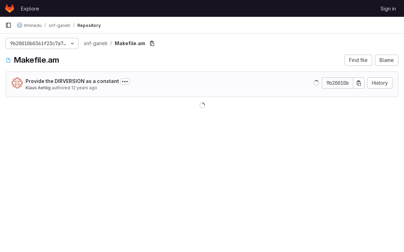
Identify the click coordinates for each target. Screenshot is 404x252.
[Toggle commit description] (124, 81)
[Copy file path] (152, 43)
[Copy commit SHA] (358, 83)
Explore (30, 9)
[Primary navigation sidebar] (8, 25)
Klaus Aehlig (38, 87)
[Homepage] (9, 8)
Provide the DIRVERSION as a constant (72, 81)
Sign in (388, 9)
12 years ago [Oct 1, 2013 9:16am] (84, 87)
